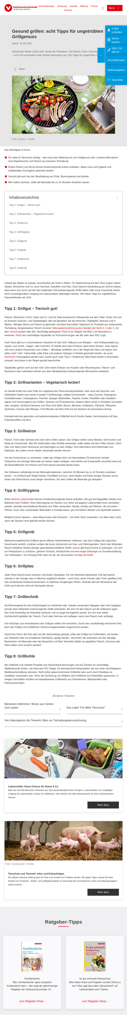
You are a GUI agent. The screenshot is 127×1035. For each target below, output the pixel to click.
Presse (94, 6)
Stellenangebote (116, 70)
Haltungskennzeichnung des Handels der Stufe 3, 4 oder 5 (83, 328)
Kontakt (73, 6)
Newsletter (117, 80)
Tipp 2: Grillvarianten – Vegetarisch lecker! (31, 214)
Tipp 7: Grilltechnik (19, 259)
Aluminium (10, 357)
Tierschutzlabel (18, 331)
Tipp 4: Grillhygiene (19, 232)
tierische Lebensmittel (22, 499)
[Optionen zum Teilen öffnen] (20, 69)
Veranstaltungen (46, 6)
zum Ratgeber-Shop (31, 1001)
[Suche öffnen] (103, 8)
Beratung (62, 6)
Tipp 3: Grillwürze (18, 223)
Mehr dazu (103, 805)
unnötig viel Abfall (83, 555)
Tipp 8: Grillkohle (18, 268)
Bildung (84, 6)
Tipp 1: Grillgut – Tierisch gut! (24, 205)
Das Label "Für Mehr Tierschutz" (85, 707)
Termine (68, 10)
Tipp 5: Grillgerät (18, 241)
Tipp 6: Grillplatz (17, 250)
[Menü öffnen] (115, 8)
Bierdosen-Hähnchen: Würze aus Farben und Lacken (28, 706)
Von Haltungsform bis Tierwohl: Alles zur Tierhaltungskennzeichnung (45, 720)
